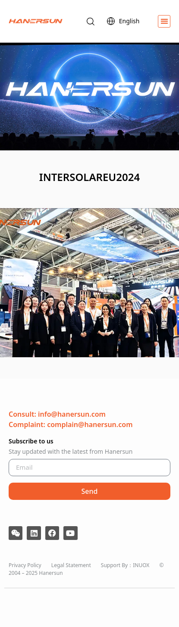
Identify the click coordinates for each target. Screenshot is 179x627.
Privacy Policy (25, 565)
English (125, 21)
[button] (164, 21)
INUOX (141, 565)
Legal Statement (71, 565)
